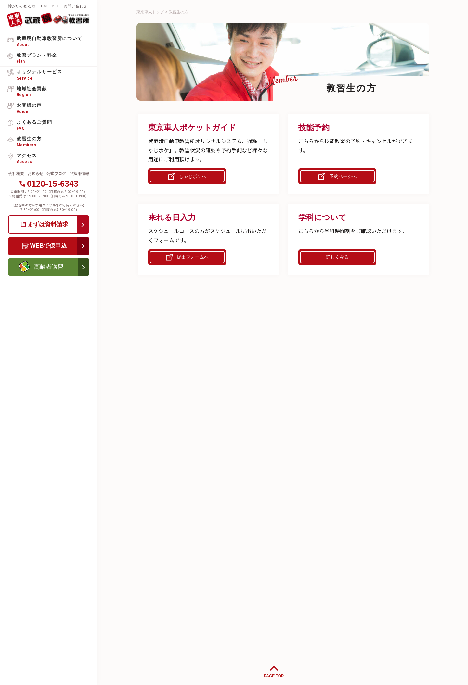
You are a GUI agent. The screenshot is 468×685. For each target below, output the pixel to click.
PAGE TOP (274, 676)
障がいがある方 (21, 6)
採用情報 (81, 173)
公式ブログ (56, 173)
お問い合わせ (75, 6)
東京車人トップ (150, 12)
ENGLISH (49, 6)
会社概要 (16, 173)
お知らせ (35, 173)
